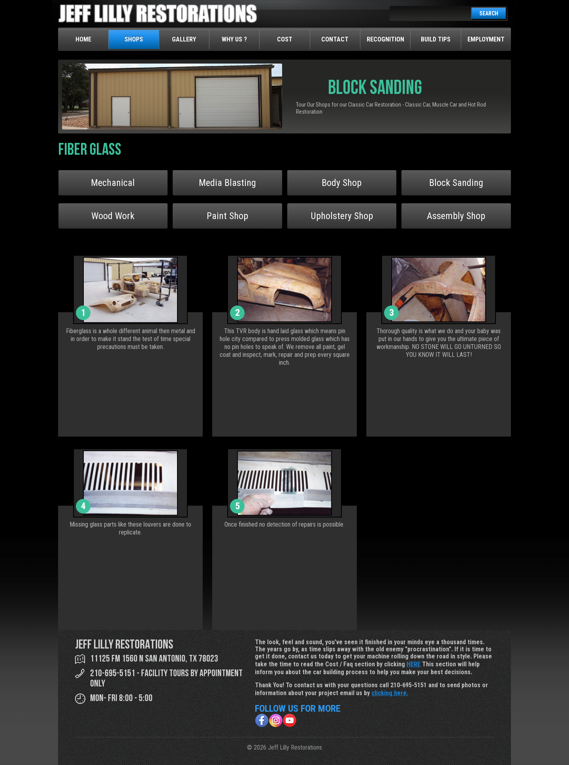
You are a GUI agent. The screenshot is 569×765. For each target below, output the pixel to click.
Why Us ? (234, 39)
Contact (335, 39)
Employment (486, 39)
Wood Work (112, 215)
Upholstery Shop (342, 215)
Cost (284, 39)
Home (83, 39)
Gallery (184, 39)
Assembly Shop (456, 215)
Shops (133, 39)
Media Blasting (227, 182)
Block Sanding (456, 182)
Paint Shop (227, 215)
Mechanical (113, 182)
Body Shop (342, 182)
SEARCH (488, 13)
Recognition (385, 39)
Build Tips (435, 39)
